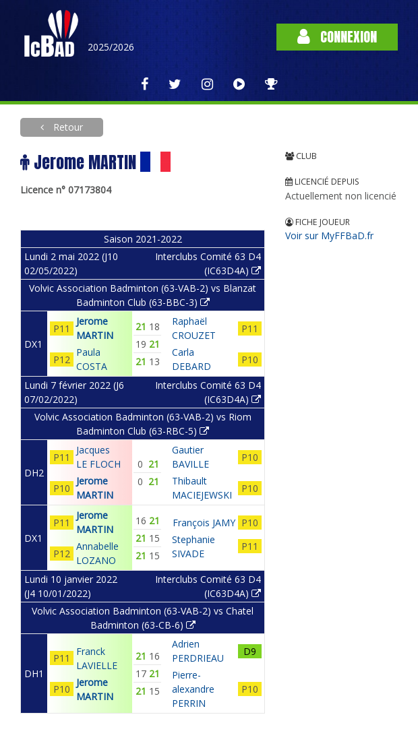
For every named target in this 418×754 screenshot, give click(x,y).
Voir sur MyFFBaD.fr (329, 235)
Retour (67, 127)
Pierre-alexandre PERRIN (193, 689)
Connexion (337, 36)
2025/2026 (111, 46)
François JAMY (204, 522)
